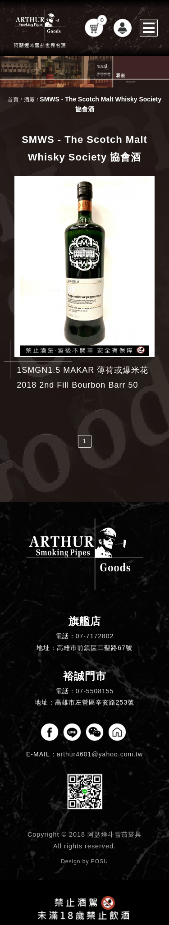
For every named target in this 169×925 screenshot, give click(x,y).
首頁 (13, 99)
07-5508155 (95, 691)
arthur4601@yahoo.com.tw (100, 754)
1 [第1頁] (84, 441)
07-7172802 (95, 636)
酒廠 (29, 99)
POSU (99, 861)
